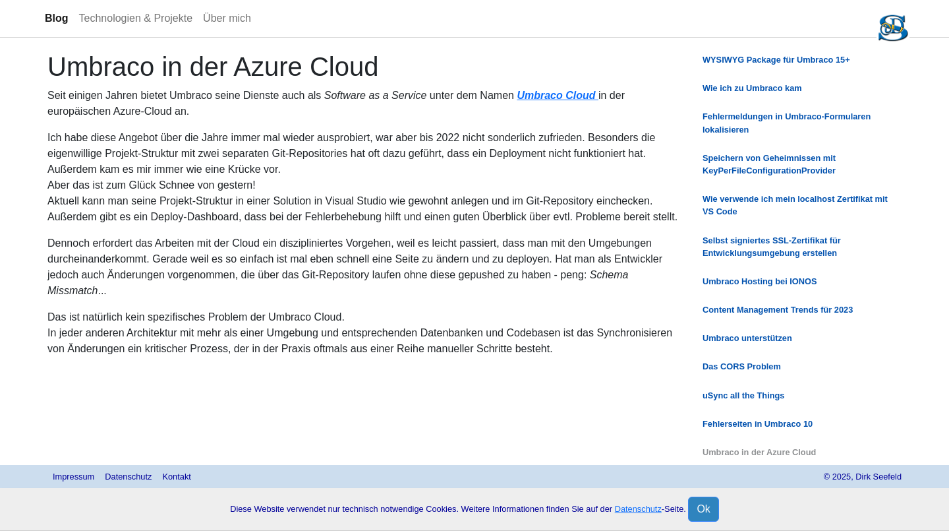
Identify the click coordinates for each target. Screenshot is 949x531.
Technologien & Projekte (136, 18)
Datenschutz (128, 477)
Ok (703, 509)
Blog (57, 18)
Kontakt (176, 477)
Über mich (227, 18)
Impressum (73, 477)
